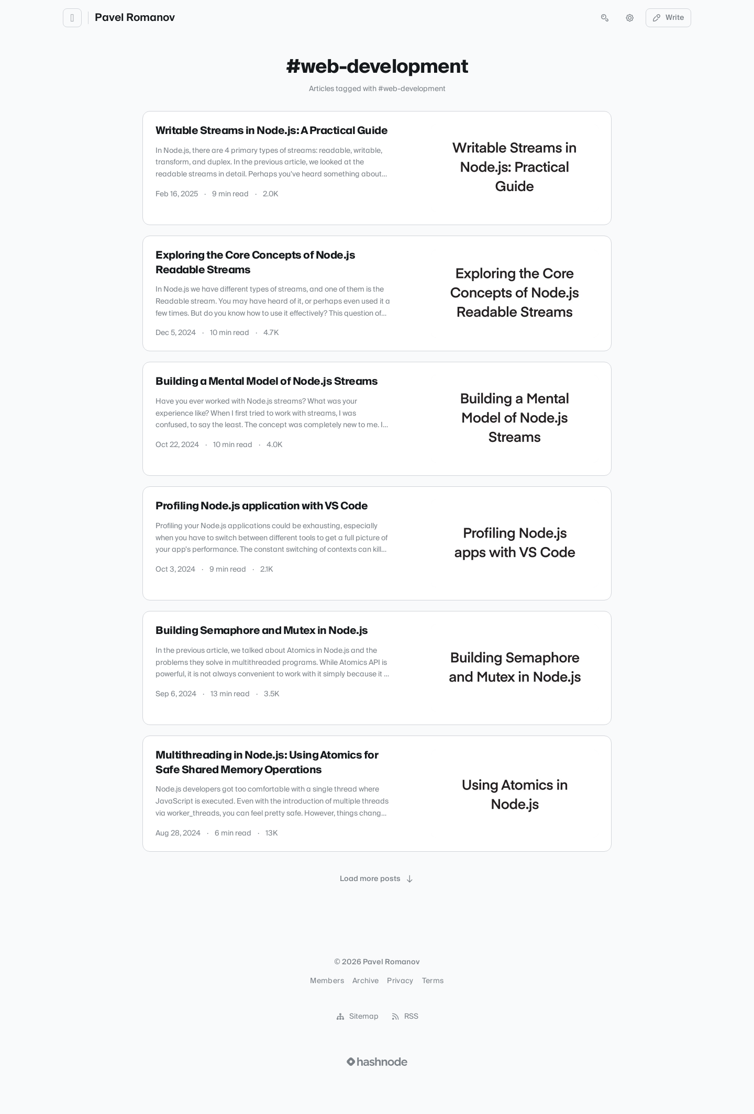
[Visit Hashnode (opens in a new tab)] (377, 1061)
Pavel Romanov (135, 18)
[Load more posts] (377, 878)
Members (326, 981)
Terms (433, 981)
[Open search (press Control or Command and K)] (604, 17)
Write (668, 18)
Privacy (400, 981)
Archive (365, 981)
